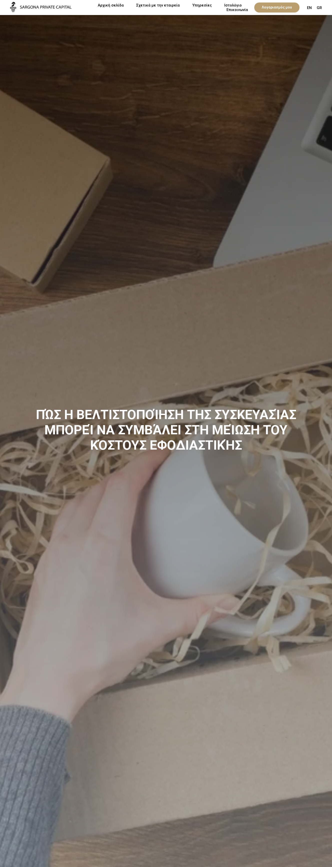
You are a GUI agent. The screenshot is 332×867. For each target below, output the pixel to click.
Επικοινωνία (237, 10)
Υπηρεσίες (202, 5)
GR (319, 8)
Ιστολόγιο (233, 5)
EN (309, 8)
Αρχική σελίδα (111, 5)
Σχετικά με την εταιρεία (158, 5)
